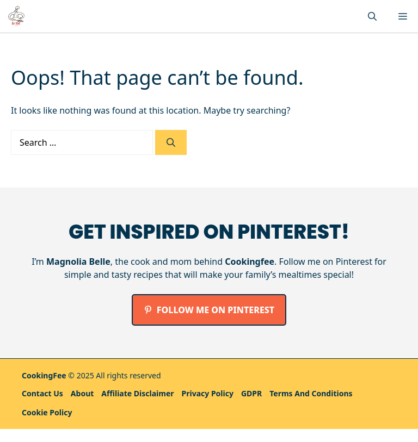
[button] (372, 16)
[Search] (171, 142)
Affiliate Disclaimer (137, 393)
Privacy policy (207, 393)
